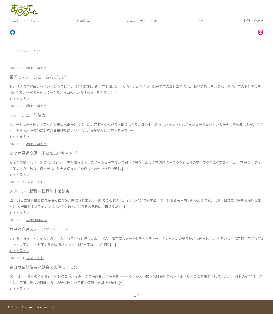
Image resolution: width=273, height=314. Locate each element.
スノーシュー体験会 (27, 115)
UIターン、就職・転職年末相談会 (39, 191)
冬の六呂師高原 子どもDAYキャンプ (43, 153)
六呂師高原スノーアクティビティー (41, 229)
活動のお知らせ (36, 68)
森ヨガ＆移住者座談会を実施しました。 (45, 267)
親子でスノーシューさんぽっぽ (37, 77)
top (17, 51)
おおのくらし (35, 182)
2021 (28, 51)
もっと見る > (19, 98)
